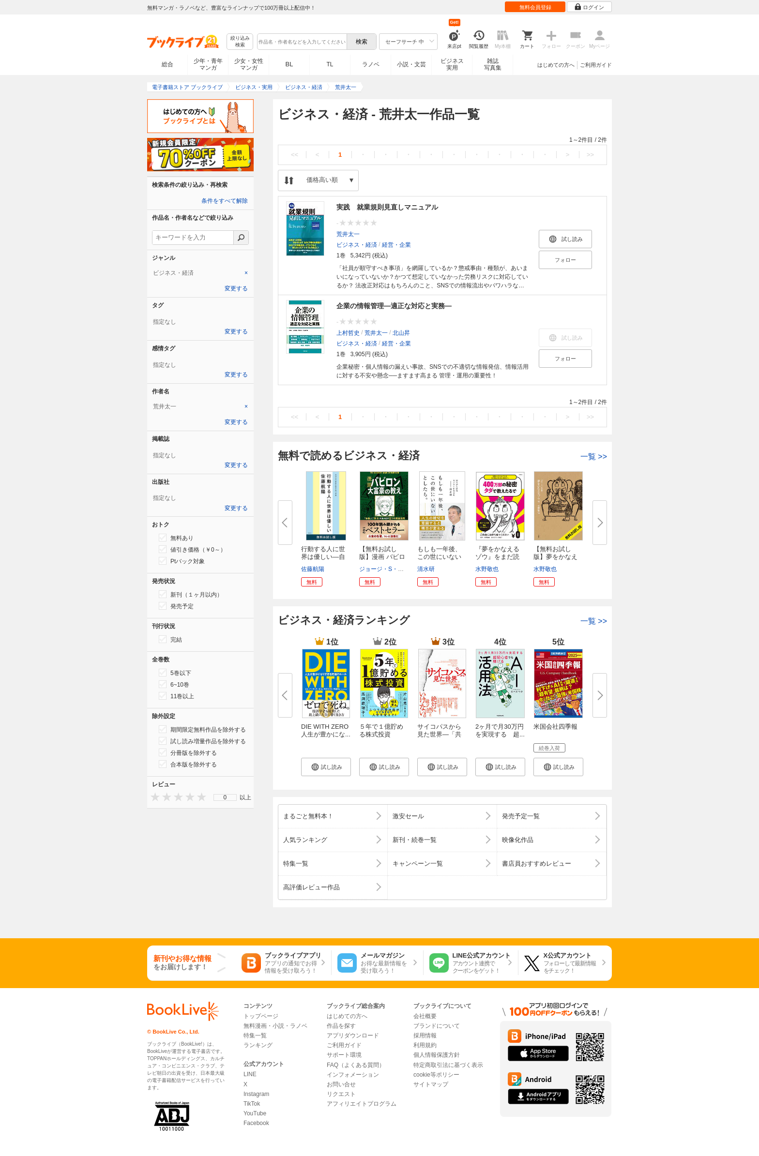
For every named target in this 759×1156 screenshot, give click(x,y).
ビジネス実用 (452, 64)
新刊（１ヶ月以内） (191, 594)
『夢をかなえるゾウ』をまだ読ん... (497, 556)
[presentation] (153, 796)
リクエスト (341, 1094)
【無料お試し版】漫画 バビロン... (382, 556)
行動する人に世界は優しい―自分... (323, 556)
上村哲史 (348, 333)
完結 (170, 639)
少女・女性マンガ (248, 64)
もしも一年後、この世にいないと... (439, 556)
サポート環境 (344, 1054)
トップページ (260, 1016)
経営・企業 (396, 244)
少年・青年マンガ (208, 64)
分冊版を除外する (188, 752)
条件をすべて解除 (224, 200)
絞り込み (240, 41)
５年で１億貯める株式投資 (381, 730)
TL (329, 64)
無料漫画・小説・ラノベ (275, 1025)
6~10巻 (174, 684)
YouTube (254, 1113)
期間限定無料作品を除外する (202, 729)
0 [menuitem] (225, 797)
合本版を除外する (188, 764)
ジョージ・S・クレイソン (393, 569)
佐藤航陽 (312, 569)
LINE (250, 1074)
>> (590, 154)
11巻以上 (176, 696)
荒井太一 (348, 234)
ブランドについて (436, 1025)
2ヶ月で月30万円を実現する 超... (500, 730)
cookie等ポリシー (436, 1074)
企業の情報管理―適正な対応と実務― (394, 306)
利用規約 (425, 1045)
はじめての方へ (556, 65)
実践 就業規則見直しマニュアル (387, 207)
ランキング (258, 1045)
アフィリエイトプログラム (361, 1103)
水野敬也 (487, 569)
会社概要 (425, 1016)
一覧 (593, 456)
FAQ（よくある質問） (356, 1065)
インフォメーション (353, 1074)
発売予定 (176, 606)
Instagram (256, 1094)
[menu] (225, 797)
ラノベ (371, 64)
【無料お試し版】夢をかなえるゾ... (555, 556)
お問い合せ (341, 1084)
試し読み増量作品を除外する (202, 741)
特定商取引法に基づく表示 (448, 1065)
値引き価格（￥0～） (192, 549)
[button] (326, 767)
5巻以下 (175, 672)
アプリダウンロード (353, 1035)
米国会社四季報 (555, 726)
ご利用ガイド (596, 65)
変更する (236, 288)
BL (289, 64)
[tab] (200, 273)
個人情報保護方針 (436, 1054)
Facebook (256, 1123)
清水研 (426, 569)
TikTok (251, 1103)
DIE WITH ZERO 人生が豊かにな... (328, 730)
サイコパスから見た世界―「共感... (439, 734)
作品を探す (341, 1025)
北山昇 (401, 333)
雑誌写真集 (492, 64)
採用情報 (425, 1035)
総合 (167, 64)
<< (294, 154)
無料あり (176, 537)
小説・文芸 (411, 64)
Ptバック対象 (182, 561)
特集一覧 (255, 1035)
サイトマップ (430, 1084)
